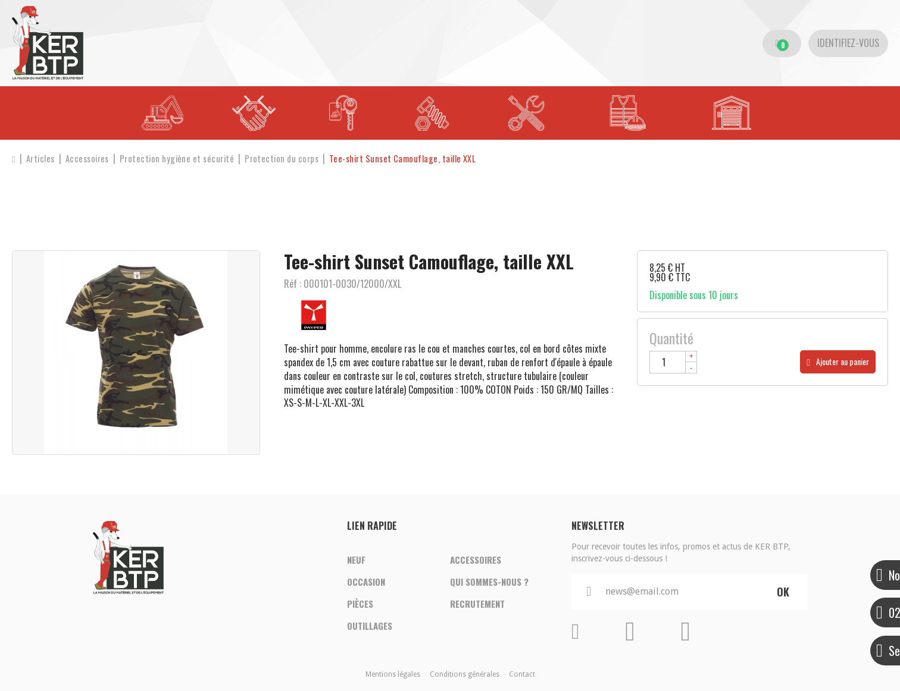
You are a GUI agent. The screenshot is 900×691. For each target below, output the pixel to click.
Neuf (356, 559)
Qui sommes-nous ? (489, 581)
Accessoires (475, 559)
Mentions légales (392, 674)
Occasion (366, 581)
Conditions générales (464, 674)
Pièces (360, 604)
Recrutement (477, 604)
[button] (408, 158)
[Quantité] (673, 362)
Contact (522, 674)
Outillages (369, 626)
